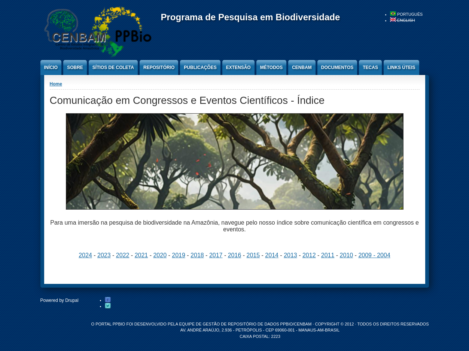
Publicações (200, 67)
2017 (216, 255)
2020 (160, 255)
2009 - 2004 (374, 255)
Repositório (158, 67)
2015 (253, 255)
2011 (328, 255)
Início (51, 67)
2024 (85, 255)
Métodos (271, 67)
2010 (346, 255)
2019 (178, 255)
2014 (271, 255)
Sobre (75, 67)
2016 (234, 255)
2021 (141, 255)
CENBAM (302, 67)
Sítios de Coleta (113, 67)
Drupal (71, 300)
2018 (197, 255)
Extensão (238, 67)
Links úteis (401, 67)
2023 (104, 255)
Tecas (370, 67)
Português (406, 14)
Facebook (108, 300)
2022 (123, 255)
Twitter (108, 306)
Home (56, 84)
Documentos (337, 67)
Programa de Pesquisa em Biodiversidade (250, 17)
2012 (309, 255)
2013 (290, 255)
